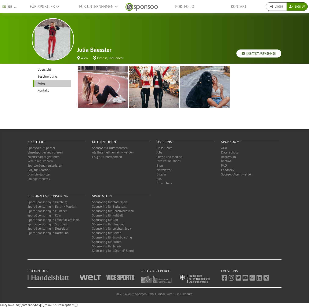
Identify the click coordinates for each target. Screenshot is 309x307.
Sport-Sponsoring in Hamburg (47, 202)
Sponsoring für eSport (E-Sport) (113, 251)
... (15, 6)
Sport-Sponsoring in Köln (44, 215)
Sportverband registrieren (45, 165)
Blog (160, 165)
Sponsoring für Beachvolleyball (113, 211)
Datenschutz (229, 152)
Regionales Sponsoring (48, 196)
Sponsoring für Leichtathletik (111, 228)
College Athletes (39, 179)
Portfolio (184, 6)
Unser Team (164, 148)
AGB (224, 148)
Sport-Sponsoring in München (48, 211)
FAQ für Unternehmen (107, 157)
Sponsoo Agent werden (236, 174)
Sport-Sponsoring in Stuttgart (47, 224)
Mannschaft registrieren (43, 157)
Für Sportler (44, 6)
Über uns (164, 142)
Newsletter (164, 170)
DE (4, 6)
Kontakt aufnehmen (259, 53)
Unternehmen (104, 142)
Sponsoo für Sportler (41, 148)
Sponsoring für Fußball (107, 215)
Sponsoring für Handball (108, 224)
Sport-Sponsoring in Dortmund (48, 233)
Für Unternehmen (98, 6)
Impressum (228, 157)
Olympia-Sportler (39, 174)
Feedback (227, 170)
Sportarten (102, 196)
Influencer (116, 58)
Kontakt (239, 6)
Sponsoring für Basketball (109, 206)
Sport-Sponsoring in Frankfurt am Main (54, 220)
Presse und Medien (169, 157)
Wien (84, 58)
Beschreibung (47, 76)
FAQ (224, 165)
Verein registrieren (40, 161)
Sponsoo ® (230, 142)
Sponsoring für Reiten (106, 233)
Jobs (159, 152)
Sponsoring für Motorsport (109, 202)
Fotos (41, 83)
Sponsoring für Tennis (106, 246)
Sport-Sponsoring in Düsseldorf (48, 228)
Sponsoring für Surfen (106, 242)
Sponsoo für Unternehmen (110, 148)
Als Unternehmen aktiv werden (113, 152)
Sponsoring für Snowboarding (112, 237)
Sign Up (297, 6)
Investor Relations (169, 161)
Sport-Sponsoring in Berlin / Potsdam (52, 206)
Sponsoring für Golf (105, 220)
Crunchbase (164, 183)
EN (10, 6)
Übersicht (44, 69)
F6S (159, 179)
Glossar (161, 174)
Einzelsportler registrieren (45, 152)
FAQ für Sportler (39, 170)
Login (276, 6)
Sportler (35, 142)
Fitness (102, 58)
